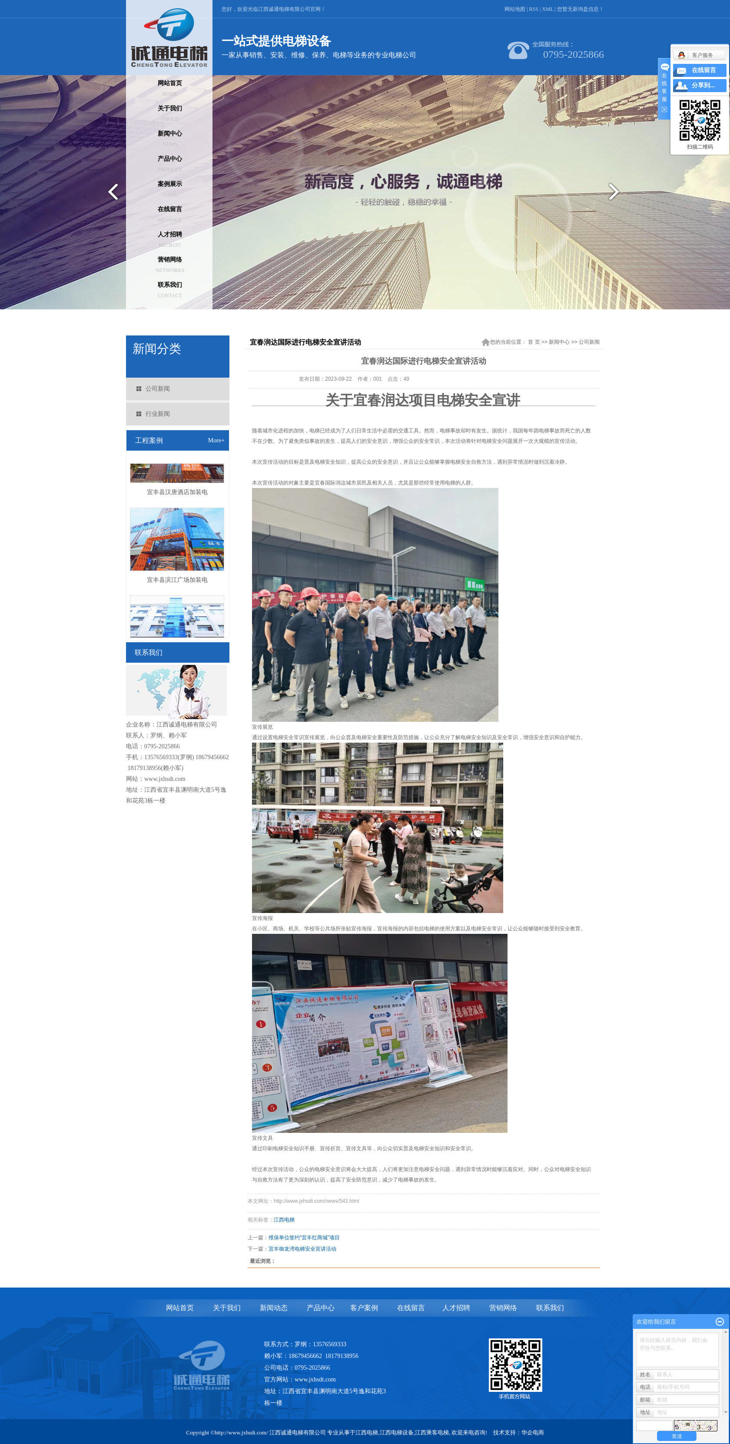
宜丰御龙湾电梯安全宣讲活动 (302, 1249)
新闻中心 (170, 138)
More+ (216, 440)
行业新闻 (158, 414)
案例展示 (170, 189)
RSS (533, 9)
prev (110, 195)
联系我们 (170, 290)
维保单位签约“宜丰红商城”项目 (304, 1238)
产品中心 (170, 164)
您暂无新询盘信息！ (580, 9)
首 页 (534, 342)
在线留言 (170, 214)
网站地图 (514, 9)
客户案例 (364, 1307)
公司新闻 (158, 388)
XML (547, 9)
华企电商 (532, 1432)
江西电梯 (284, 1220)
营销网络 (170, 264)
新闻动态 (274, 1307)
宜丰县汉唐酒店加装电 (177, 494)
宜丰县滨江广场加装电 (177, 581)
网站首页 (170, 88)
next (619, 195)
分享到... (703, 85)
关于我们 (170, 113)
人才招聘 (170, 239)
